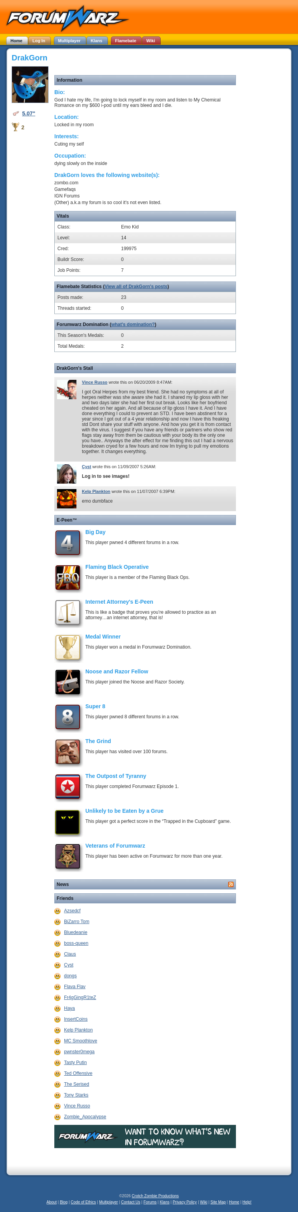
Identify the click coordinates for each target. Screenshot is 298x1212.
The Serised (76, 1084)
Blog (64, 1202)
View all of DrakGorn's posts (135, 286)
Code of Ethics (83, 1202)
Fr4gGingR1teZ (80, 997)
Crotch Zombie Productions (155, 1196)
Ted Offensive (78, 1073)
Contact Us (130, 1202)
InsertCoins (76, 1019)
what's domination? (133, 324)
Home (234, 1202)
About (52, 1202)
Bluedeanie (75, 932)
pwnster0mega (79, 1051)
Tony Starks (76, 1095)
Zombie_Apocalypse (85, 1116)
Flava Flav (74, 986)
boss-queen (76, 943)
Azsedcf (72, 910)
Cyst (86, 466)
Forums (150, 1202)
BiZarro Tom (76, 921)
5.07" (28, 113)
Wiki (203, 1202)
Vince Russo (94, 382)
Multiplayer (108, 1202)
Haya (69, 1008)
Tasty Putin (75, 1062)
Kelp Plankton (96, 491)
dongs (70, 976)
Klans (165, 1202)
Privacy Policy (185, 1202)
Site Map (217, 1202)
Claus (70, 954)
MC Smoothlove (80, 1041)
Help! (247, 1202)
